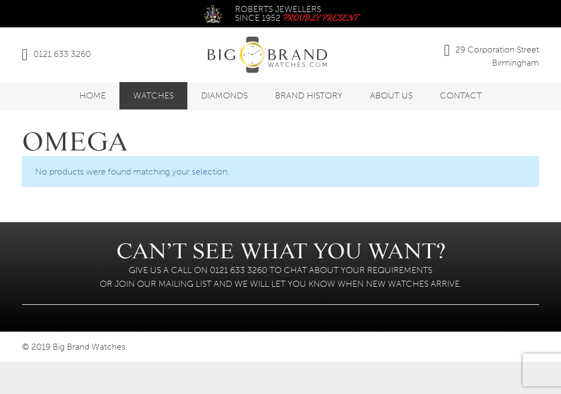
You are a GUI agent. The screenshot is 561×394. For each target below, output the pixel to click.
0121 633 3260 (62, 54)
